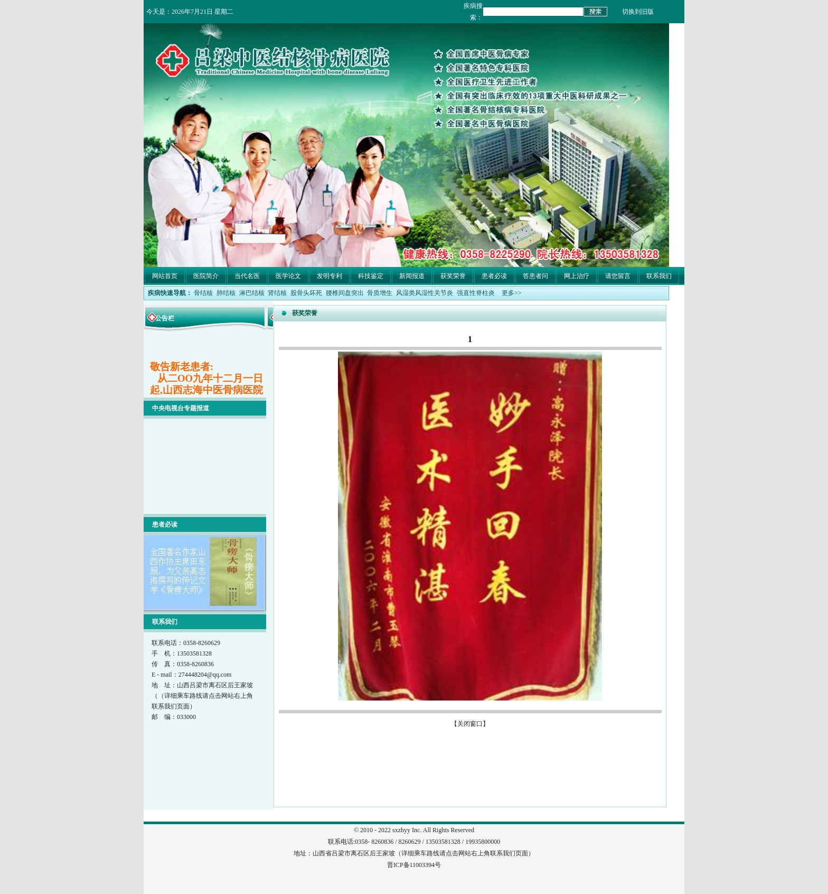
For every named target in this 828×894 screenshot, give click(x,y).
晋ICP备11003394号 (414, 865)
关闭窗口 (470, 723)
